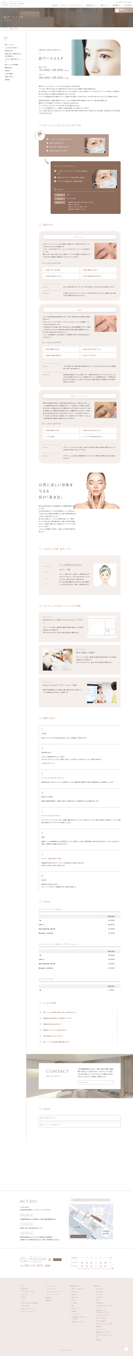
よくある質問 (127, 5)
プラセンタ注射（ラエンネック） (104, 1336)
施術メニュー (102, 5)
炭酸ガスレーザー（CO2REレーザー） (102, 1311)
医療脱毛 (99, 1326)
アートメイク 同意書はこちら (53, 1125)
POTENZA (100, 1303)
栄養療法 (48, 1297)
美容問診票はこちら (47, 763)
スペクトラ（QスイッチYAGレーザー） (104, 1306)
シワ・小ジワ (75, 1314)
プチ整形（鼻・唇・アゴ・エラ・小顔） (79, 1318)
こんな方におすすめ (11, 48)
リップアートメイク (52, 1294)
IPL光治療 (99, 1291)
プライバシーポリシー (27, 1311)
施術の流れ (9, 68)
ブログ (23, 1300)
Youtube (57, 1260)
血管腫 (74, 1311)
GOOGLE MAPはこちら (78, 1236)
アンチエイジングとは (27, 1291)
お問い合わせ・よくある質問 (29, 1303)
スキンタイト (99, 1294)
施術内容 (8, 51)
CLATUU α (100, 1289)
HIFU (98, 1300)
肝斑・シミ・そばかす (78, 1289)
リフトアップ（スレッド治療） (104, 1323)
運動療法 (48, 1300)
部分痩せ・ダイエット (78, 1322)
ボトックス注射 (100, 1318)
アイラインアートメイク (54, 1291)
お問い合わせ (9, 78)
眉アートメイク (9, 45)
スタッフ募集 (25, 1306)
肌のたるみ (75, 1297)
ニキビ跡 (74, 1303)
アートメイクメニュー (72, 5)
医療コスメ (99, 1339)
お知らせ (50, 5)
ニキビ (74, 1300)
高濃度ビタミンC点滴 (102, 1332)
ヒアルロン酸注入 (101, 1321)
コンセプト (59, 5)
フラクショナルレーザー (103, 1315)
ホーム (23, 1286)
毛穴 (73, 1306)
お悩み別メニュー (88, 5)
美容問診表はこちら (50, 1118)
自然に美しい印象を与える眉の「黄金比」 (13, 55)
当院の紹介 (24, 1289)
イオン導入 (99, 1297)
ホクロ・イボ (75, 1308)
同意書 (7, 81)
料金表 (7, 71)
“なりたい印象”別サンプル (13, 61)
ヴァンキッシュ (100, 1329)
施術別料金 (115, 5)
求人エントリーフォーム (28, 1308)
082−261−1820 (123, 2)
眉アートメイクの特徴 (12, 65)
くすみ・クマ (75, 1291)
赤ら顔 (74, 1294)
